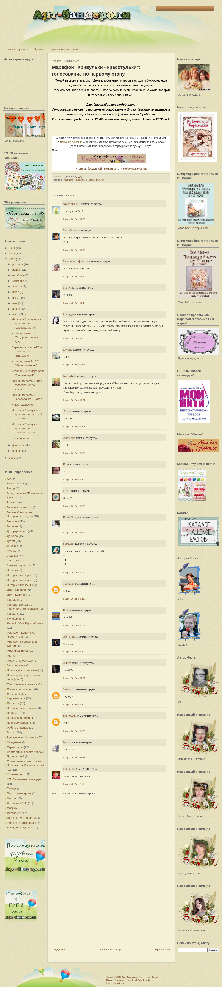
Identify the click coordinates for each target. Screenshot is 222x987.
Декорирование (17, 531)
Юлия (67, 610)
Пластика (13, 712)
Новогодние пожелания (22, 670)
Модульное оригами (20, 660)
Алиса (67, 663)
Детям (11, 541)
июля (15, 292)
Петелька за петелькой (22, 708)
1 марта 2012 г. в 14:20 (74, 598)
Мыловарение (16, 665)
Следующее (59, 949)
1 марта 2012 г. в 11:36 (74, 276)
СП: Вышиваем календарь (24, 779)
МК (9, 655)
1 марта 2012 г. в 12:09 (74, 338)
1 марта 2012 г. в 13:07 (74, 479)
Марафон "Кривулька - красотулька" (84, 179)
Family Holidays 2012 (20, 827)
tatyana (67, 349)
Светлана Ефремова (76, 261)
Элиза (67, 411)
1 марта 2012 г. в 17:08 (74, 704)
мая (14, 303)
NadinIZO (69, 376)
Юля (66, 464)
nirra (66, 490)
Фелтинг (12, 798)
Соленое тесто (16, 774)
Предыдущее (163, 949)
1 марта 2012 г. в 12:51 (74, 400)
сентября (18, 280)
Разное (11, 732)
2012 (12, 259)
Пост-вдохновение (19, 722)
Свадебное (14, 742)
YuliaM (68, 230)
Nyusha (68, 742)
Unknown (69, 715)
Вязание (12, 526)
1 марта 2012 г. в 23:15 (74, 784)
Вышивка (13, 521)
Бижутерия (14, 483)
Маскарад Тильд (17, 650)
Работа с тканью (17, 727)
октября (17, 275)
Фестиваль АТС (17, 803)
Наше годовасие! (22, 404)
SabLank (68, 543)
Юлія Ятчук (71, 517)
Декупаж (12, 536)
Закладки (13, 560)
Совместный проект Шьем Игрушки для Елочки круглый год (26, 765)
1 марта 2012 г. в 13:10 (74, 532)
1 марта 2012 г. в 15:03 (74, 651)
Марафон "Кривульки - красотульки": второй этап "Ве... (26, 414)
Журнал (12, 550)
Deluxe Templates (144, 980)
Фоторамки (14, 812)
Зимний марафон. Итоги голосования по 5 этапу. (27, 385)
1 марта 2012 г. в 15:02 (74, 625)
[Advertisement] (84, 917)
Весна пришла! (21, 438)
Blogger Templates (115, 980)
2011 (12, 457)
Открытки (13, 703)
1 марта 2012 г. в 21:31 (74, 757)
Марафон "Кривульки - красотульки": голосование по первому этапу (96, 71)
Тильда (11, 788)
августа (17, 286)
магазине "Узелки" (71, 141)
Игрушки (12, 570)
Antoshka (69, 438)
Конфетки (13, 613)
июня (15, 297)
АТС (9, 478)
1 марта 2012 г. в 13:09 (74, 506)
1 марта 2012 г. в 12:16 (74, 364)
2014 (12, 248)
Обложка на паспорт (20, 689)
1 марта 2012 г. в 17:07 (74, 678)
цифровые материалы (21, 822)
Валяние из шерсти (19, 507)
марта (16, 314)
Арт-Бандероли (130, 977)
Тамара (68, 583)
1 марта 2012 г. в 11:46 (74, 303)
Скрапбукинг (15, 747)
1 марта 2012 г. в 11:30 (74, 250)
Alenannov (70, 636)
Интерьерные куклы (20, 585)
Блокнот (12, 502)
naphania (69, 768)
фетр (10, 808)
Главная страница (17, 49)
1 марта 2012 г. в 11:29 (74, 219)
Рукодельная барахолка (64, 49)
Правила (39, 49)
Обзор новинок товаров (22, 684)
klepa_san (69, 314)
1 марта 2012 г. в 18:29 (74, 731)
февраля (18, 445)
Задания (12, 555)
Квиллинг (13, 599)
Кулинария (14, 618)
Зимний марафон (18, 565)
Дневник (12, 545)
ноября (17, 269)
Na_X (67, 287)
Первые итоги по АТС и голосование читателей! (26, 351)
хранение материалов (21, 817)
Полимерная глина (19, 717)
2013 (12, 253)
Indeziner (121, 983)
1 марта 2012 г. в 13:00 (74, 453)
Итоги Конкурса (17, 594)
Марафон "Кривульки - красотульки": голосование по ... (26, 323)
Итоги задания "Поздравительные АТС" (25, 337)
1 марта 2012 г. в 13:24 (74, 572)
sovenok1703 (71, 203)
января (16, 450)
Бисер (11, 488)
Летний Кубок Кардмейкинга (25, 623)
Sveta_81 (69, 689)
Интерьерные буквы (20, 575)
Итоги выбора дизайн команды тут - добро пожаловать (111, 168)
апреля (17, 308)
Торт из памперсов (19, 793)
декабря (17, 264)
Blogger (154, 977)
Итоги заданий (16, 589)
